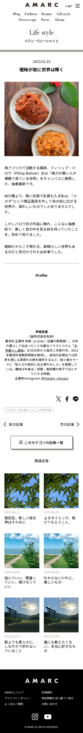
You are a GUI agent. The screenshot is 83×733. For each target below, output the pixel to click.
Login (68, 5)
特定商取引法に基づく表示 (57, 698)
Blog (16, 13)
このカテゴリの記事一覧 (43, 442)
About (59, 19)
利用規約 (47, 692)
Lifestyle (63, 13)
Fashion (31, 13)
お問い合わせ (50, 704)
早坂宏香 (46, 410)
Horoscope (28, 19)
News (45, 19)
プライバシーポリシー (17, 698)
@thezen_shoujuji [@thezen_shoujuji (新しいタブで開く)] (54, 378)
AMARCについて (14, 692)
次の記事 (67, 424)
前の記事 (16, 424)
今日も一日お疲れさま (21, 410)
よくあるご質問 (13, 704)
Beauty (46, 13)
